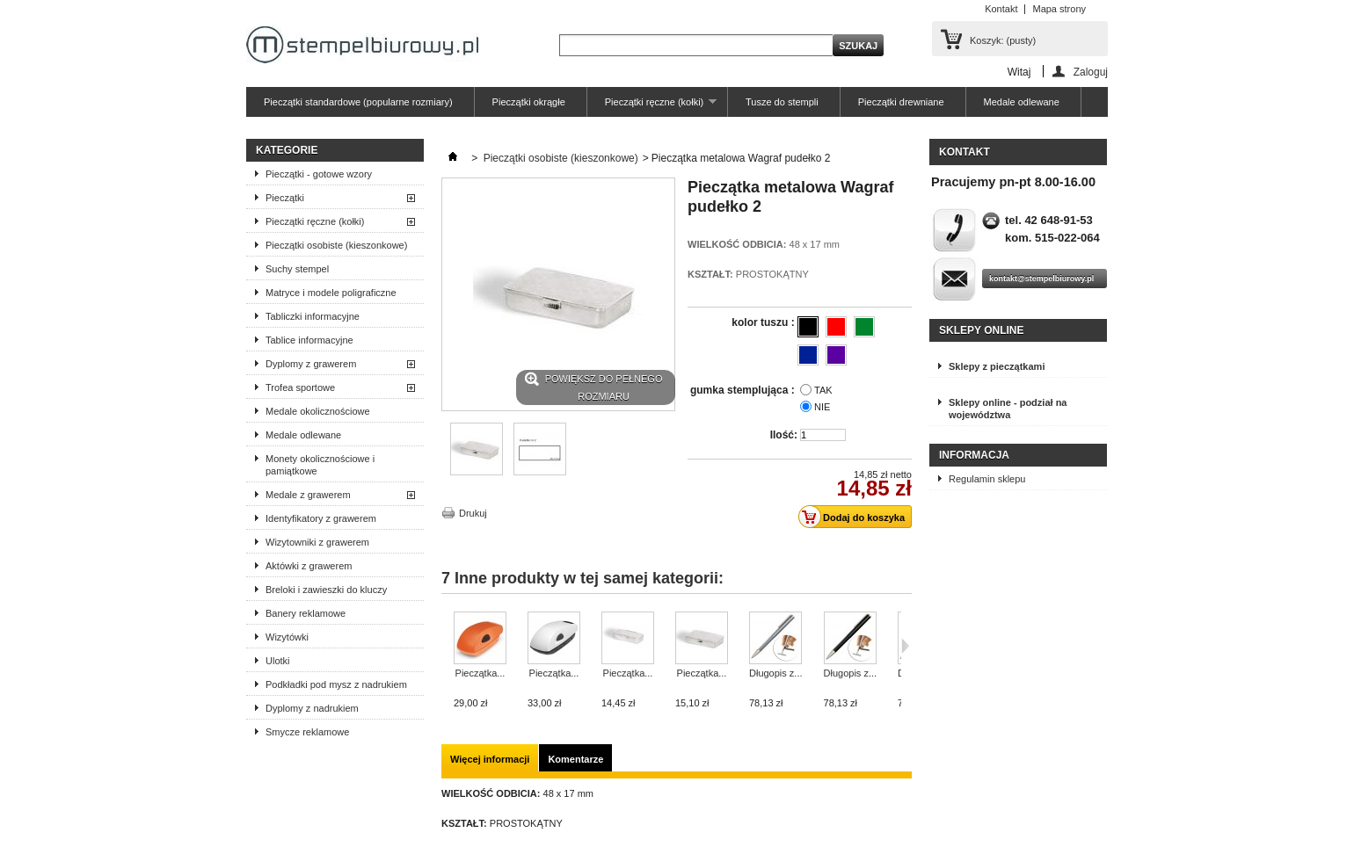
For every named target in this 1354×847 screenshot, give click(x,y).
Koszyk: (1003, 40)
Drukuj (473, 513)
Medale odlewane (1021, 102)
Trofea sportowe (300, 387)
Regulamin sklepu (987, 479)
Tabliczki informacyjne (313, 316)
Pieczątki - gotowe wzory (319, 174)
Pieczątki (285, 197)
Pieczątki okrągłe (528, 102)
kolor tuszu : (764, 322)
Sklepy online (981, 330)
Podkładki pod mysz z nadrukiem (336, 684)
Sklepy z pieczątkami (997, 366)
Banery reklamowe (306, 613)
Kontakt (1001, 9)
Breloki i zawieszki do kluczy (326, 589)
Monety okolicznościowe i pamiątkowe (320, 464)
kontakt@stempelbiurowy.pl (1041, 278)
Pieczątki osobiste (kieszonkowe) (336, 245)
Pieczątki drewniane (901, 102)
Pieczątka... (480, 673)
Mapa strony (1059, 9)
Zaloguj (1091, 71)
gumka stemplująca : (743, 390)
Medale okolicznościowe (318, 411)
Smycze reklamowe (307, 732)
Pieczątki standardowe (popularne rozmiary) (358, 102)
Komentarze (575, 759)
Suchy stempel (297, 269)
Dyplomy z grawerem (311, 363)
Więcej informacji (489, 759)
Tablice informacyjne (309, 340)
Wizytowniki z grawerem (317, 542)
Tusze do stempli (782, 102)
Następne (905, 646)
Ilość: (783, 435)
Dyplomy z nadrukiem (312, 708)
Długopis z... (776, 673)
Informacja (974, 455)
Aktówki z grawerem (309, 566)
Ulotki (278, 660)
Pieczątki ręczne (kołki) (652, 107)
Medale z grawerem (308, 494)
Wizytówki (287, 637)
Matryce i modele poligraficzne (331, 292)
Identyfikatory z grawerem (321, 518)
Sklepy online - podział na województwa (1007, 408)
